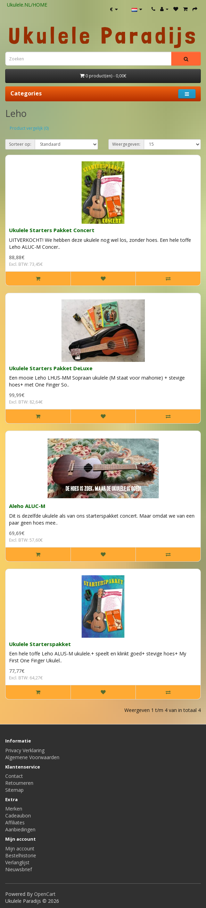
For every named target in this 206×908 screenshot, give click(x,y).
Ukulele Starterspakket (40, 643)
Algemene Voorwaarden (32, 757)
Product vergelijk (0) (29, 128)
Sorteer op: (20, 144)
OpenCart (45, 894)
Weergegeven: (126, 144)
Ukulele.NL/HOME (27, 4)
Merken (13, 808)
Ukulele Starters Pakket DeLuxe (50, 368)
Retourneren (19, 783)
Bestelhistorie (20, 855)
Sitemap (14, 790)
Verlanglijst (17, 862)
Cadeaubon (18, 815)
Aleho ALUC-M (27, 505)
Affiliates (15, 822)
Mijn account (19, 848)
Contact (14, 776)
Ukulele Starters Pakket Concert (51, 230)
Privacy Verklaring (24, 750)
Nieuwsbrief (18, 869)
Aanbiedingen (20, 829)
